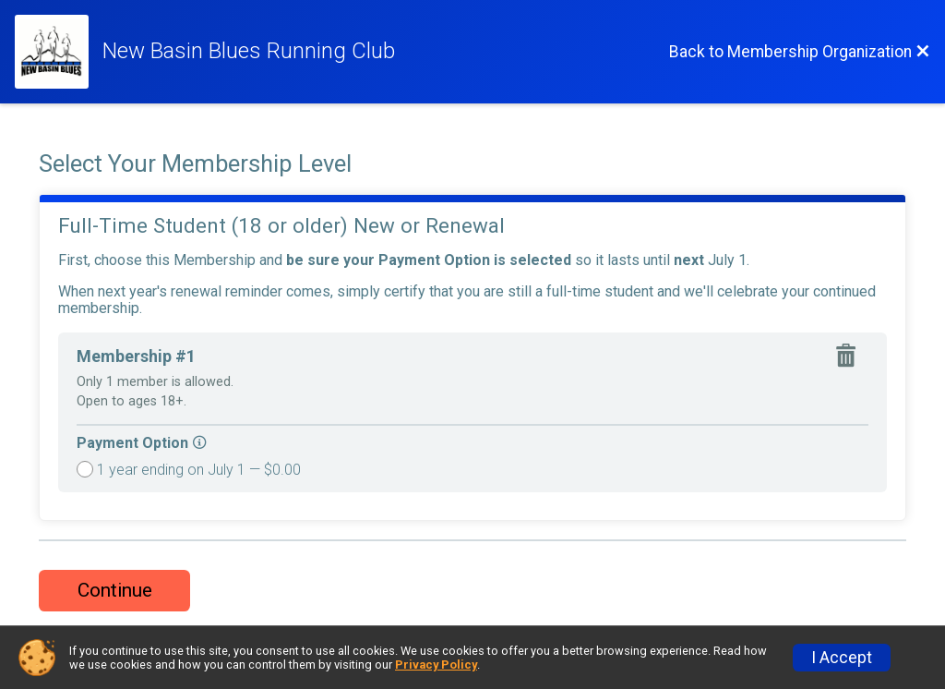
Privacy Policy (436, 664)
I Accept (841, 657)
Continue (115, 590)
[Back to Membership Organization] (799, 51)
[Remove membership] (849, 357)
